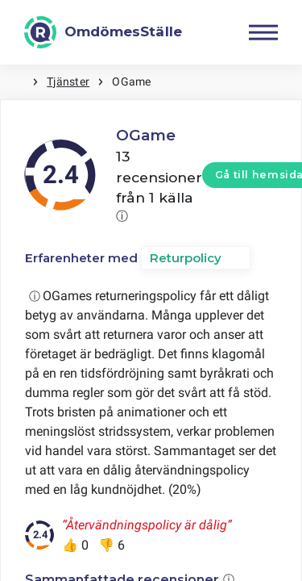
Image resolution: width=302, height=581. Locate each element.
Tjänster (68, 81)
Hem (16, 82)
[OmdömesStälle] (103, 32)
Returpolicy (185, 257)
